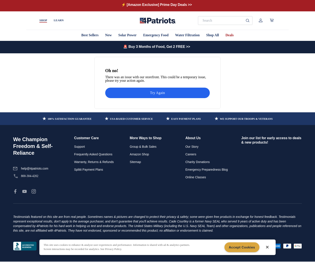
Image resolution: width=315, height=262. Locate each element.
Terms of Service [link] (75, 246)
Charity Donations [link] (197, 162)
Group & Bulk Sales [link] (143, 146)
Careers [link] (190, 154)
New (108, 35)
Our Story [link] (191, 146)
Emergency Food (155, 35)
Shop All (212, 35)
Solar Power (127, 35)
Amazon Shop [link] (139, 154)
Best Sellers (90, 35)
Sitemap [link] (135, 162)
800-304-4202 (29, 176)
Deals (230, 35)
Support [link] (79, 146)
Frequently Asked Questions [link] (93, 154)
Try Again (157, 93)
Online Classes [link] (195, 177)
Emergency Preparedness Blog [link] (206, 169)
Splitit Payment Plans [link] (88, 169)
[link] (15, 191)
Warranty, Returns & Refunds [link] (94, 162)
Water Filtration (187, 35)
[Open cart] (272, 20)
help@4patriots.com (34, 168)
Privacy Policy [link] (51, 246)
